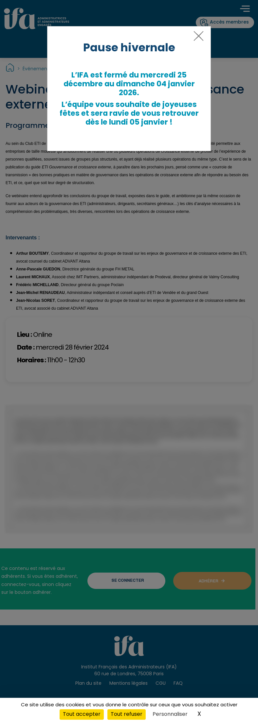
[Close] (197, 38)
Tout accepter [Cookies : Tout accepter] (82, 714)
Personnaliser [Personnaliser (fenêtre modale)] (170, 714)
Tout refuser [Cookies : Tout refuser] (126, 714)
